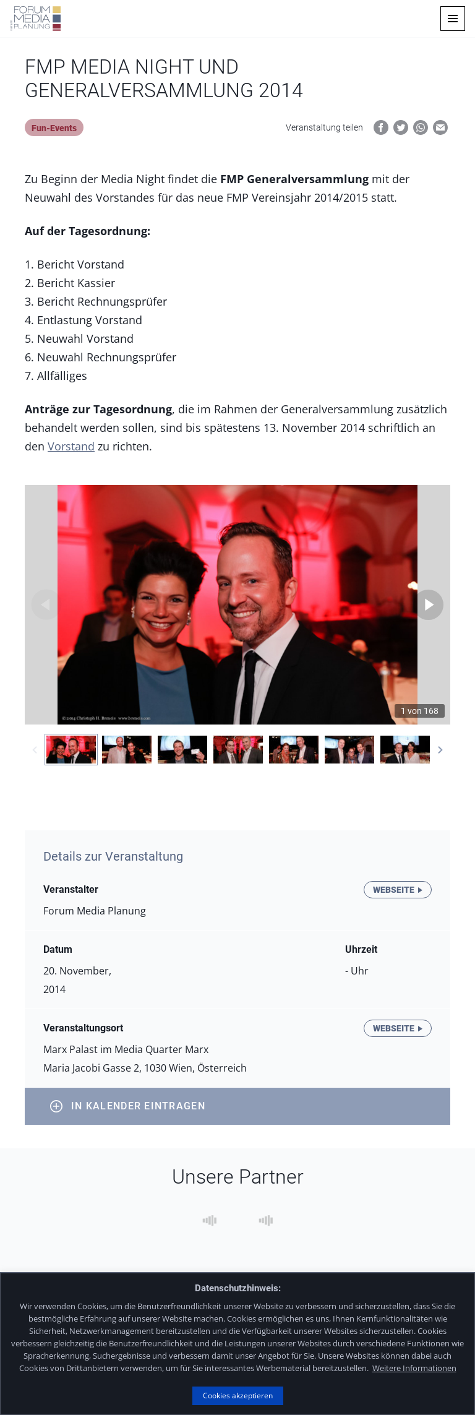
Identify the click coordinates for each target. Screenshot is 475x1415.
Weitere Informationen (414, 1368)
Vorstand (71, 446)
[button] (452, 18)
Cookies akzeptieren (238, 1395)
